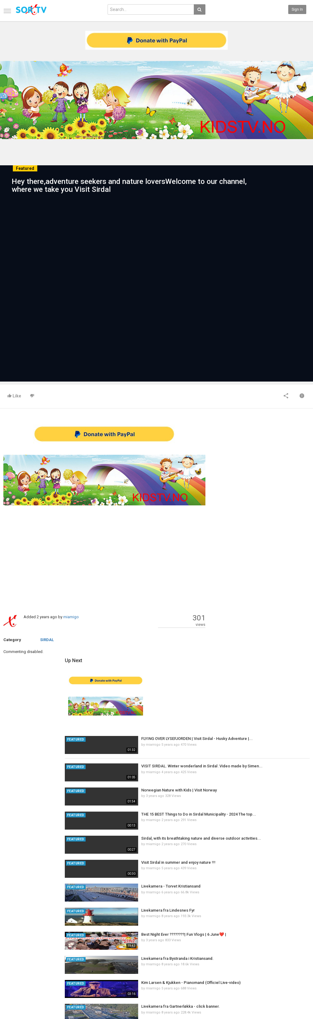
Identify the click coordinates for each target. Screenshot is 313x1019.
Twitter (294, 952)
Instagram (297, 965)
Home (8, 940)
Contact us (17, 946)
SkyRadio (296, 940)
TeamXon (297, 972)
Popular (114, 946)
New (111, 940)
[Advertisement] (104, 559)
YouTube (296, 959)
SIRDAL (47, 639)
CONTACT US (15, 991)
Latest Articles (68, 940)
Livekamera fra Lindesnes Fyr (271, 654)
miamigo (71, 617)
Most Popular (67, 946)
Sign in (297, 9)
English (295, 994)
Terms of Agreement (20, 952)
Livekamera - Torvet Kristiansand (274, 630)
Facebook (297, 946)
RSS (59, 952)
